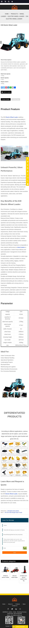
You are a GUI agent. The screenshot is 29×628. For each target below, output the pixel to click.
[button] (28, 42)
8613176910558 (18, 613)
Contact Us (14, 605)
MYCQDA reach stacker (13, 510)
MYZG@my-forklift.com (16, 615)
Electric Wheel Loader (16, 16)
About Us (10, 604)
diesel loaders (21, 247)
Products (14, 14)
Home (7, 14)
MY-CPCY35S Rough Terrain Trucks (13, 512)
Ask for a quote (7, 92)
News (24, 604)
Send (14, 552)
